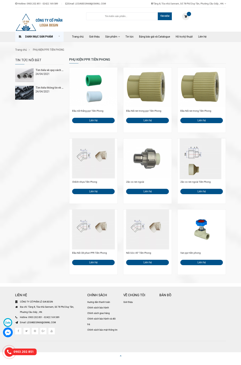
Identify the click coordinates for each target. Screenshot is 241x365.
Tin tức (129, 36)
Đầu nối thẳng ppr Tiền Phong (87, 110)
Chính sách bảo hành (98, 307)
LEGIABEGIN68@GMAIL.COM (90, 3)
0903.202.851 (34, 3)
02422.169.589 (50, 3)
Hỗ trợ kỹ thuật (184, 36)
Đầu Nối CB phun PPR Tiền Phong (89, 252)
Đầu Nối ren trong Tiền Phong (195, 110)
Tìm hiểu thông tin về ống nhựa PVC (57, 87)
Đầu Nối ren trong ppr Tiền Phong (143, 110)
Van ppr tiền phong (190, 252)
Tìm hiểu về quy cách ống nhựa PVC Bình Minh (63, 70)
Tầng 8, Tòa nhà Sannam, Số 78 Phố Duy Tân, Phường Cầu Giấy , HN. (189, 3)
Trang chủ (78, 36)
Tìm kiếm (164, 16)
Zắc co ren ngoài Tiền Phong (195, 181)
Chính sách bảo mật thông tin (102, 330)
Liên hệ (202, 36)
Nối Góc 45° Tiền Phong (138, 252)
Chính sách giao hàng (98, 313)
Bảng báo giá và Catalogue (154, 36)
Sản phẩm (111, 36)
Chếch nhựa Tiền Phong (84, 181)
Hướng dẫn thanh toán (98, 302)
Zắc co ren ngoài (135, 181)
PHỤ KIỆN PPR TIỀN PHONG (47, 49)
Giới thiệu (94, 36)
